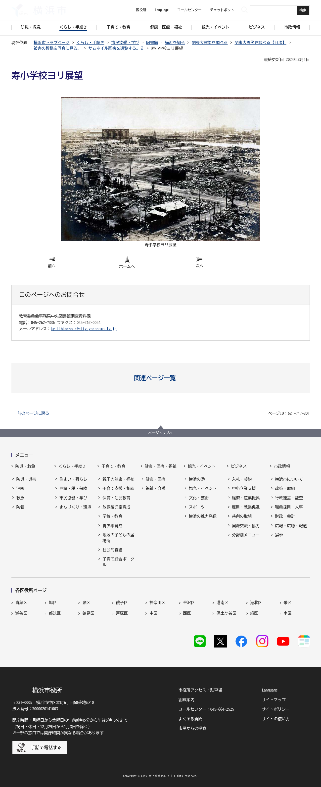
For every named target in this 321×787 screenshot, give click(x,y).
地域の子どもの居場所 (118, 537)
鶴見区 (88, 613)
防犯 (20, 507)
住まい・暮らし (73, 479)
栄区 (288, 602)
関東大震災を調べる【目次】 (260, 43)
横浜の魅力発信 (203, 516)
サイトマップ (274, 700)
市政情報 (282, 466)
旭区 (53, 602)
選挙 (279, 535)
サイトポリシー (276, 709)
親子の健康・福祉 (118, 479)
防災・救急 (25, 466)
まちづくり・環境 (75, 507)
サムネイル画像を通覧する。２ (116, 48)
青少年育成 (112, 526)
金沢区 (189, 602)
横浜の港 (197, 479)
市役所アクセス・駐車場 (200, 690)
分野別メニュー (246, 535)
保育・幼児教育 (116, 498)
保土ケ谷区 (226, 613)
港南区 (223, 602)
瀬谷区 (21, 613)
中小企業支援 (244, 488)
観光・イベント (202, 466)
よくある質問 (190, 719)
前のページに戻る (33, 413)
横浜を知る (175, 43)
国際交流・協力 (246, 526)
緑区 (254, 613)
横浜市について (289, 479)
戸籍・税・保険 (73, 488)
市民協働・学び (125, 43)
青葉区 (21, 602)
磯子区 (122, 602)
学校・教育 (112, 516)
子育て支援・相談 (118, 488)
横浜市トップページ (52, 43)
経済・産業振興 (246, 498)
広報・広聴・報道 (291, 526)
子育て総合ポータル (118, 561)
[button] (160, 378)
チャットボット (222, 10)
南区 (288, 613)
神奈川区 (157, 602)
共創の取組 (242, 516)
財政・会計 (285, 516)
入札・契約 (242, 479)
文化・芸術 (199, 498)
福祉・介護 (156, 488)
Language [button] (162, 10)
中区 (153, 613)
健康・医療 (156, 479)
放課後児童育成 (116, 507)
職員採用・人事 (289, 507)
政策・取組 (285, 488)
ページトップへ (160, 433)
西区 (187, 613)
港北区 (256, 602)
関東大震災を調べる (210, 43)
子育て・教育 (113, 466)
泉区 (86, 602)
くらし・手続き (90, 43)
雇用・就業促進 (246, 507)
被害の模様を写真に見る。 (58, 48)
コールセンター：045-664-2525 (206, 709)
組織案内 (186, 700)
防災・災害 (26, 479)
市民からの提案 (192, 728)
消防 (20, 488)
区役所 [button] (141, 10)
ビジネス (239, 466)
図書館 (152, 43)
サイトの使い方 (276, 719)
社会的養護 (112, 550)
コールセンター (189, 10)
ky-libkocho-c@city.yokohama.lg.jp (84, 329)
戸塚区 (122, 613)
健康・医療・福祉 (161, 466)
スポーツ (197, 507)
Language (270, 690)
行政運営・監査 (289, 498)
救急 (20, 498)
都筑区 (55, 613)
